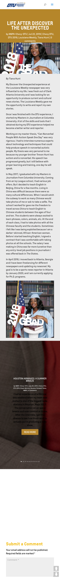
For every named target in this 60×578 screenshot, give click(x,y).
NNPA (25, 390)
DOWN (56, 574)
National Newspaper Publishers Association (26, 568)
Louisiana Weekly (27, 37)
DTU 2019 (12, 37)
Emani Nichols (25, 388)
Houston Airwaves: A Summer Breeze (29, 379)
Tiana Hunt (43, 37)
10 (38, 461)
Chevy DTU (48, 33)
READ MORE (30, 432)
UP (56, 568)
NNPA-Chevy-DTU (18, 33)
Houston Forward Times (38, 388)
